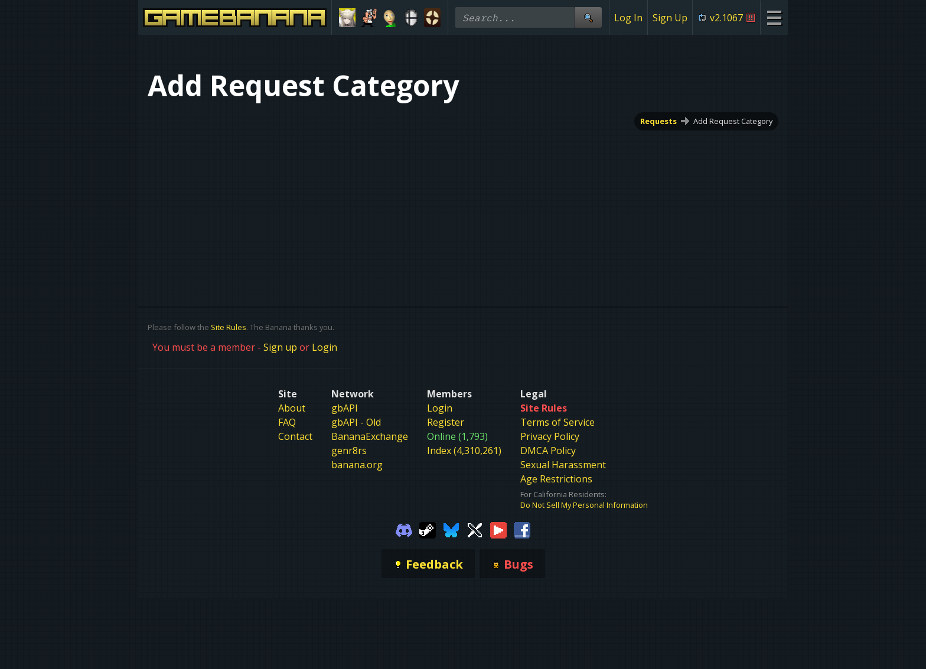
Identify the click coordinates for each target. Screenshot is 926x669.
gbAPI (344, 408)
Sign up (280, 347)
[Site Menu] (774, 17)
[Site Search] (588, 17)
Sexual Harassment (563, 464)
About (291, 408)
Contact (295, 436)
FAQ (287, 422)
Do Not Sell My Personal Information (584, 505)
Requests (658, 121)
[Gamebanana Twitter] (474, 529)
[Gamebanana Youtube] (498, 529)
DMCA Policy (548, 450)
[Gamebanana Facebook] (522, 529)
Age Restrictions (556, 478)
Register (445, 422)
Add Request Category (732, 121)
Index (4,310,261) (464, 450)
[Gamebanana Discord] (403, 529)
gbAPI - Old (356, 422)
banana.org (357, 464)
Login (324, 347)
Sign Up (670, 17)
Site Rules (228, 327)
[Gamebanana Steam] (427, 529)
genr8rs (349, 450)
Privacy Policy (549, 436)
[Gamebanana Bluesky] (451, 529)
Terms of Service (557, 422)
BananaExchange (369, 436)
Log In (628, 17)
